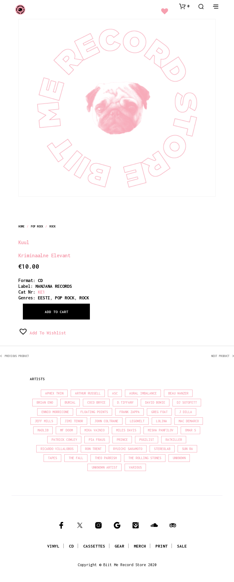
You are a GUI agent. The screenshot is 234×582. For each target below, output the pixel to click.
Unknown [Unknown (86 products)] (179, 458)
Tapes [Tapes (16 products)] (52, 458)
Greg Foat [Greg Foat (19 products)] (159, 412)
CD (40, 280)
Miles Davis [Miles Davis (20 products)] (126, 430)
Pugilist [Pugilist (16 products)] (146, 439)
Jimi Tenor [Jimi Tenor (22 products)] (74, 421)
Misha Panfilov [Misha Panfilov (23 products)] (160, 430)
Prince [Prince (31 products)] (122, 439)
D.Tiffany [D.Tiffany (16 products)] (125, 402)
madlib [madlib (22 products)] (42, 430)
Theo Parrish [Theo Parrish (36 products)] (106, 458)
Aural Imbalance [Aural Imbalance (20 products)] (143, 393)
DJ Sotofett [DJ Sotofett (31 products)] (187, 402)
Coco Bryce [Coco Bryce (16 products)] (96, 402)
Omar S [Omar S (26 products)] (190, 430)
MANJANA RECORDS (53, 286)
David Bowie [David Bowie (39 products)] (155, 402)
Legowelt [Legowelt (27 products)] (137, 421)
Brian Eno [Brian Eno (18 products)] (45, 402)
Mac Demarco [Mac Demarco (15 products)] (189, 421)
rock (52, 226)
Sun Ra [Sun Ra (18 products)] (187, 449)
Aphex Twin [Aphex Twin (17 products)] (54, 393)
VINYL (53, 546)
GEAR (119, 546)
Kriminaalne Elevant (44, 255)
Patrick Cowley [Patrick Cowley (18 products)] (64, 439)
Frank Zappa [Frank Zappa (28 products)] (129, 412)
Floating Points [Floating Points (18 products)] (94, 412)
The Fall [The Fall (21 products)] (76, 458)
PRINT (161, 546)
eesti (44, 297)
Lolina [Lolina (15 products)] (161, 421)
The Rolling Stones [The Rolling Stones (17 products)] (144, 458)
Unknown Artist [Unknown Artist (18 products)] (104, 467)
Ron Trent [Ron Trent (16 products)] (93, 449)
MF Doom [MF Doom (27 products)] (66, 430)
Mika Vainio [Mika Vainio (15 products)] (94, 430)
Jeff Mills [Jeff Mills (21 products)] (44, 421)
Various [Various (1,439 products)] (135, 467)
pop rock (37, 226)
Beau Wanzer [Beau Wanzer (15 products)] (178, 393)
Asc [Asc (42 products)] (115, 393)
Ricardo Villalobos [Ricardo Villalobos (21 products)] (57, 449)
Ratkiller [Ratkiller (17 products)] (173, 439)
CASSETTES (94, 546)
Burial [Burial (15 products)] (70, 402)
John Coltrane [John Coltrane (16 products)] (106, 421)
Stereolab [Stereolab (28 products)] (162, 449)
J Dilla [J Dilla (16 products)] (185, 412)
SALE (182, 546)
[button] (184, 6)
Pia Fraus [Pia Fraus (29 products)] (97, 439)
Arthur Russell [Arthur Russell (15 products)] (88, 393)
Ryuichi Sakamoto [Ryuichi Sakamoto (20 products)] (127, 449)
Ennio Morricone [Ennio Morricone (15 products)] (55, 412)
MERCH (140, 546)
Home (21, 226)
